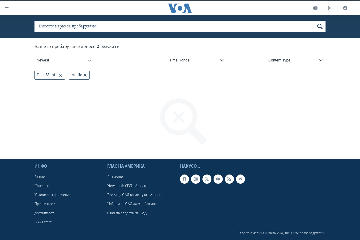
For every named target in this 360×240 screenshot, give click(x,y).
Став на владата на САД (127, 213)
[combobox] (64, 60)
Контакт (41, 186)
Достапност (44, 213)
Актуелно (115, 177)
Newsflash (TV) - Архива (127, 186)
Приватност (44, 204)
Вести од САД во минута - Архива (135, 195)
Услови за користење (52, 195)
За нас (39, 177)
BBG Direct (42, 222)
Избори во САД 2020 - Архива (132, 204)
